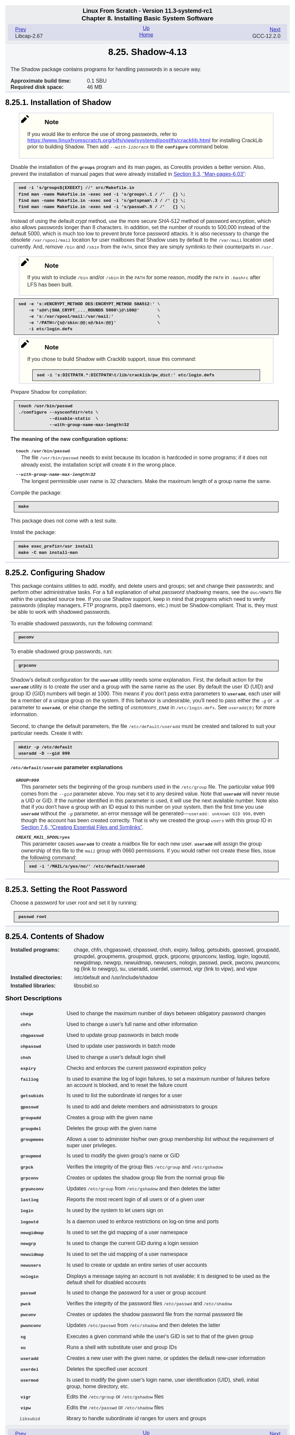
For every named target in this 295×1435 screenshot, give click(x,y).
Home (146, 35)
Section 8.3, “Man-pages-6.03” (209, 173)
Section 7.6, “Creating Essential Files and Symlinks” (81, 820)
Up (146, 28)
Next (275, 29)
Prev (20, 29)
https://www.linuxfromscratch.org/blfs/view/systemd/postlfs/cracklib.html (119, 140)
